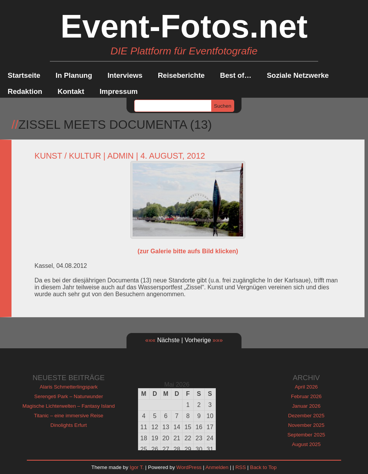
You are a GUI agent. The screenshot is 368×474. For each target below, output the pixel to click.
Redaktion (25, 91)
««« (150, 340)
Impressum (119, 91)
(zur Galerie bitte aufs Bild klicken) (188, 251)
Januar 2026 (306, 406)
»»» (218, 340)
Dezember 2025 (306, 415)
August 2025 (306, 444)
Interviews (124, 75)
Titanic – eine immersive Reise (69, 415)
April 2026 (306, 387)
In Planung (74, 75)
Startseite (24, 75)
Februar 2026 (306, 396)
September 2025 (306, 435)
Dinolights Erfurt (69, 425)
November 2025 (306, 425)
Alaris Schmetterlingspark (68, 387)
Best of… (235, 75)
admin (120, 156)
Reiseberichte (181, 75)
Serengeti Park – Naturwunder (68, 396)
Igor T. (137, 467)
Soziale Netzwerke (298, 75)
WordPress (189, 467)
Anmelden (216, 467)
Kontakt (71, 91)
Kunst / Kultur (67, 156)
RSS (240, 467)
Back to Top (263, 467)
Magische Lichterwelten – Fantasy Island (69, 406)
